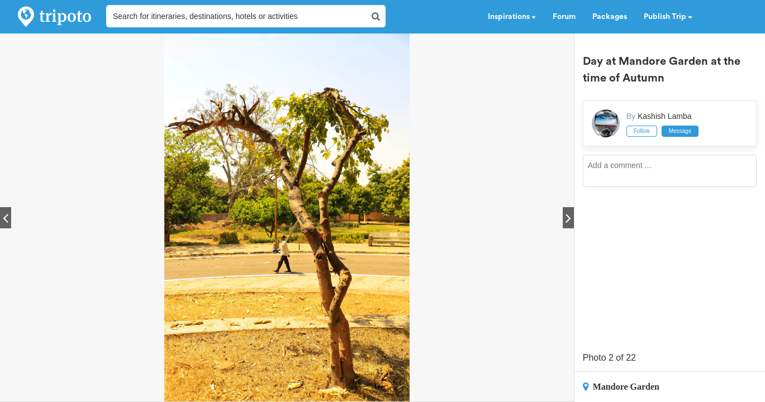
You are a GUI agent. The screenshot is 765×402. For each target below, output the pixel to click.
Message (680, 131)
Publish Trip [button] (668, 17)
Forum (564, 17)
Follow (642, 131)
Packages (609, 17)
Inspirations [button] (512, 17)
